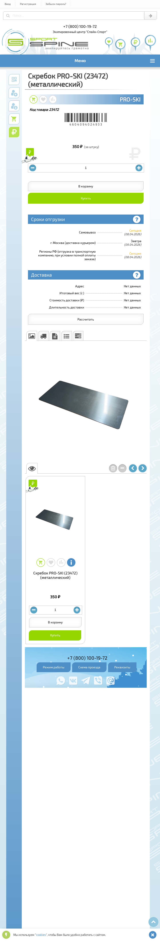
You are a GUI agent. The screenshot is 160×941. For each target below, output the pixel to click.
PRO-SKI (130, 99)
